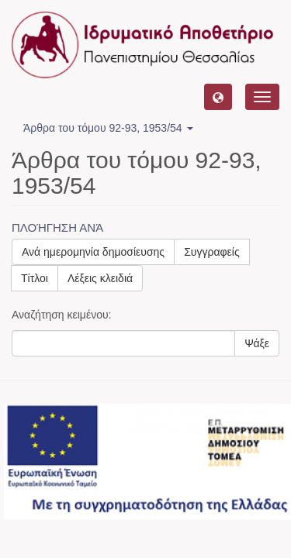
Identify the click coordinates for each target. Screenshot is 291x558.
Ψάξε (256, 343)
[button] (218, 97)
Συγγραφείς (212, 252)
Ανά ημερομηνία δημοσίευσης (93, 252)
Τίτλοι (34, 278)
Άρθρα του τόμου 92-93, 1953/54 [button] (108, 128)
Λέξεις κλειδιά (100, 278)
